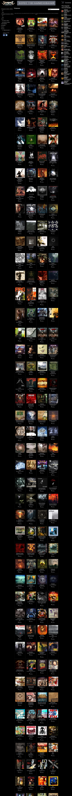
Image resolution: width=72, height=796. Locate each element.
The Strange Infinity (42, 145)
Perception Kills (20, 405)
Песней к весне (31, 537)
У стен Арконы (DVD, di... (42, 301)
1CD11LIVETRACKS (31, 338)
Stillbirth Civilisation (31, 45)
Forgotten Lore (20, 570)
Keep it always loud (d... (42, 719)
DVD (3, 12)
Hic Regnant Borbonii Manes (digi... (67, 53)
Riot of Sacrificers (53, 504)
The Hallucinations (42, 489)
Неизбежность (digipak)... (20, 180)
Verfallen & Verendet (42, 231)
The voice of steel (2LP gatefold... (67, 78)
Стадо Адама (31, 787)
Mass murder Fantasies (19, 145)
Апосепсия (42, 264)
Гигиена (42, 671)
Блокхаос (42, 787)
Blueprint (20, 128)
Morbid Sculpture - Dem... (53, 264)
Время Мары (41, 554)
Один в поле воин (53, 338)
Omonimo (53, 231)
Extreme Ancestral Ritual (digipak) (67, 18)
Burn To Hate (42, 636)
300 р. (31, 249)
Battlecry (31, 570)
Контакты (2, 28)
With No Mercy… (31, 111)
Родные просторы (42, 372)
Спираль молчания (42, 703)
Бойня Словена (42, 454)
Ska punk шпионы (31, 29)
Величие (53, 437)
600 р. (20, 31)
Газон (53, 687)
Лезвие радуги (20, 770)
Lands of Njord (42, 471)
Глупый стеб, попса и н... (31, 671)
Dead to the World (52, 281)
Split (30, 61)
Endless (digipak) (67, 24)
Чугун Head (19, 703)
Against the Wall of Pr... (20, 281)
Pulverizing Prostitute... (42, 129)
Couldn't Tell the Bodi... (42, 62)
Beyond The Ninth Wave (20, 265)
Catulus (31, 355)
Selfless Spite (42, 281)
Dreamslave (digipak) (31, 619)
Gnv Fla (19, 162)
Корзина (68, 2)
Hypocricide (31, 247)
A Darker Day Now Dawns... (20, 198)
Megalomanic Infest (31, 653)
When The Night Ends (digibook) (67, 65)
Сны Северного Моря (52, 537)
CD (2, 10)
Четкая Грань (31, 703)
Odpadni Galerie (53, 179)
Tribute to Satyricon (53, 520)
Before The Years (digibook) (67, 61)
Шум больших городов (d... (53, 355)
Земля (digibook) (30, 554)
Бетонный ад (31, 687)
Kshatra (20, 231)
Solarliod (53, 247)
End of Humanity (31, 389)
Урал (31, 471)
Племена (53, 421)
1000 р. (20, 523)
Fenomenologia (53, 488)
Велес (52, 554)
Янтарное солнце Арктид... (19, 520)
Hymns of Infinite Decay (42, 619)
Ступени (20, 454)
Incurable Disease (42, 404)
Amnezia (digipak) (30, 601)
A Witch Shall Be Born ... (53, 60)
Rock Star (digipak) (53, 719)
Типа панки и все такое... (52, 670)
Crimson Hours (42, 79)
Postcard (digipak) (19, 720)
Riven (31, 79)
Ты (20, 339)
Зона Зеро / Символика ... (31, 753)
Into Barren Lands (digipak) (67, 32)
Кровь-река (66, 43)
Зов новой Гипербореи (30, 454)
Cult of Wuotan (20, 488)
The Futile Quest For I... (20, 670)
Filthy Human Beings (53, 79)
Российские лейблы (5, 20)
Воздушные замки (20, 471)
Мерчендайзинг (4, 23)
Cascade (31, 128)
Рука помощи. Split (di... (53, 636)
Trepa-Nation (53, 298)
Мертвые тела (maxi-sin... (42, 737)
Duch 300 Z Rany (19, 602)
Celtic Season (31, 145)
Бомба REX (53, 787)
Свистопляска (31, 421)
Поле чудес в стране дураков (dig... (67, 36)
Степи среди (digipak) (19, 372)
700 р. (20, 183)
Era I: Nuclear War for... (42, 602)
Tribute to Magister (42, 355)
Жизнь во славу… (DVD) (20, 322)
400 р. (31, 305)
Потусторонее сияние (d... (42, 504)
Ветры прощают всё (67, 46)
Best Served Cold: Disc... (30, 319)
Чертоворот (31, 372)
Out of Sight (20, 61)
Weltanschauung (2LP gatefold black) (67, 73)
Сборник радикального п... (42, 753)
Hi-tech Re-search (52, 652)
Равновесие (53, 405)
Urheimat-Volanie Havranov (19, 247)
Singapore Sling (20, 45)
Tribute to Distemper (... (20, 736)
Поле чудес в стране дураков (67, 40)
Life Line (42, 45)
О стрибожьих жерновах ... (20, 536)
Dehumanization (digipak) (67, 28)
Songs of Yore (42, 570)
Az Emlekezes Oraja (53, 94)
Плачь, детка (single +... (53, 703)
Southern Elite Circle (31, 231)
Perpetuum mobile (53, 29)
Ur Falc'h (42, 197)
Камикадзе (20, 355)
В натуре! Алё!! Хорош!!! (20, 29)
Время (42, 687)
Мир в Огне (53, 454)
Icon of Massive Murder (42, 94)
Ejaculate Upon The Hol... (53, 215)
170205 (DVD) (20, 301)
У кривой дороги (42, 421)
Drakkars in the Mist (20, 586)
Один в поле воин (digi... (42, 338)
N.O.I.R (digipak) (53, 584)
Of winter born (42, 318)
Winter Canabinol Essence (53, 145)
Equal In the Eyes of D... (42, 111)
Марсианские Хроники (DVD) (31, 302)
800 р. (53, 47)
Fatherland (53, 570)
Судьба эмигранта (20, 421)
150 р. (53, 30)
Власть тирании (19, 687)
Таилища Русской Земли (67, 15)
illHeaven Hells (20, 94)
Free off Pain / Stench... (53, 111)
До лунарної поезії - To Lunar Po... (68, 83)
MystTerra (31, 179)
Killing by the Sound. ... (42, 654)
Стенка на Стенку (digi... (19, 753)
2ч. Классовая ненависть (53, 770)
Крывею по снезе (30, 437)
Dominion (42, 215)
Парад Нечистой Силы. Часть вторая (67, 11)
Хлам (53, 319)
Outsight (20, 79)
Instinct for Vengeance (42, 520)
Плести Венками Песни (20, 437)
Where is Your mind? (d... (31, 720)
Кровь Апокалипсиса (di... (20, 619)
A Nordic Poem (42, 586)
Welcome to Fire (53, 128)
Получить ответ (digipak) (31, 736)
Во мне (30, 488)
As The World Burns (53, 45)
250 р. (20, 303)
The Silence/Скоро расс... (53, 472)
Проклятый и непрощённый (31, 405)
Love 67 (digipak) (67, 50)
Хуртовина (42, 438)
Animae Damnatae (31, 94)
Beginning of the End (20, 389)
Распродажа (3, 25)
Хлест (53, 753)
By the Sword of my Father (31, 586)
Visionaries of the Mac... (53, 197)
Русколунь (42, 162)
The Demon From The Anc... (31, 264)
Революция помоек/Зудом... (31, 770)
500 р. (42, 131)
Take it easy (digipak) (42, 28)
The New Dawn (31, 636)
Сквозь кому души (53, 737)
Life (20, 504)
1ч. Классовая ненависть (20, 787)
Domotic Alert (31, 504)
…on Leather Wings (31, 197)
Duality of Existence (42, 389)
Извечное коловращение (53, 372)
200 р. (42, 30)
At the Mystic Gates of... (53, 162)
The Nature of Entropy (31, 281)
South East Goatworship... (30, 215)
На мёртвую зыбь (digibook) (67, 57)
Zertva (20, 215)
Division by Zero (20, 653)
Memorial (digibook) (66, 69)
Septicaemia (53, 389)
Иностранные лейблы (6, 22)
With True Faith (20, 111)
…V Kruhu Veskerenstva (42, 247)
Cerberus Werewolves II (31, 520)
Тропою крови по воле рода (41, 537)
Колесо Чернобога (20, 554)
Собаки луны (42, 770)
